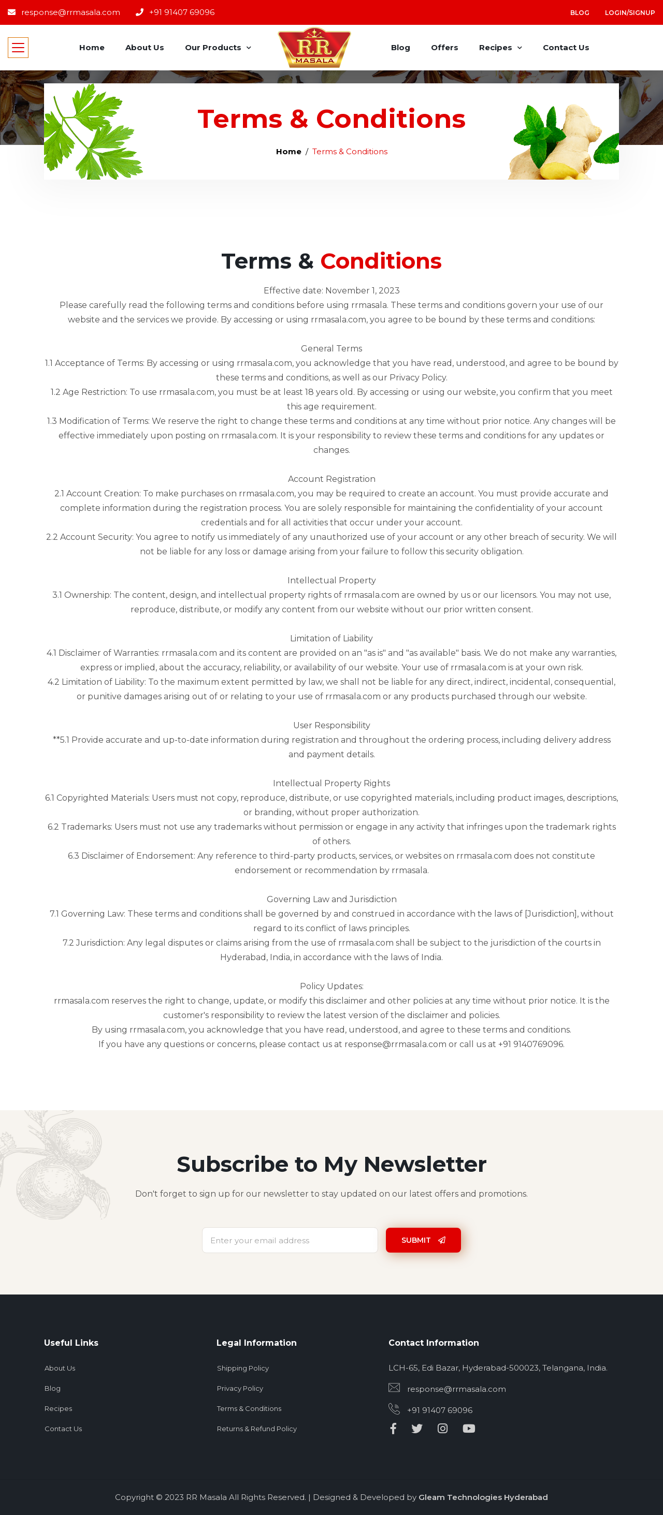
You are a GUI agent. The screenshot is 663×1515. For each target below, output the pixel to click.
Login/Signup (630, 13)
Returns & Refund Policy (257, 1428)
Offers (444, 47)
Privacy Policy (240, 1388)
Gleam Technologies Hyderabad (483, 1497)
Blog (579, 13)
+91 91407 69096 (175, 12)
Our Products (213, 47)
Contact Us (566, 47)
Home (92, 47)
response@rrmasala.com (64, 12)
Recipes (495, 47)
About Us (144, 47)
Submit (423, 1240)
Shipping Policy (243, 1368)
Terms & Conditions (249, 1408)
